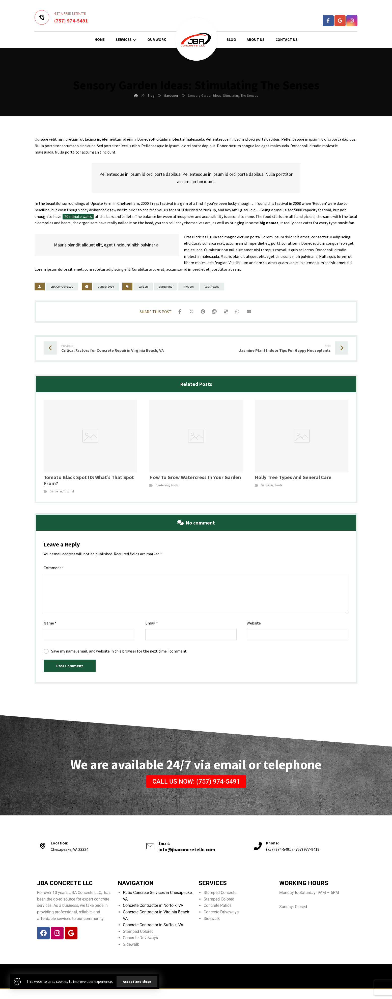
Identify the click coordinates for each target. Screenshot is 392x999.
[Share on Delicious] (227, 312)
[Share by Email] (252, 312)
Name (50, 627)
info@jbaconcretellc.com (186, 859)
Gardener (56, 493)
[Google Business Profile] (340, 20)
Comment (54, 572)
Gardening (162, 487)
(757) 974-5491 (278, 859)
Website (254, 627)
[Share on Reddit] (214, 312)
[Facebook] (328, 20)
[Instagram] (351, 20)
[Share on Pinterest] (202, 312)
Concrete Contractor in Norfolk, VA (153, 915)
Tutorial (68, 493)
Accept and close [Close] (137, 981)
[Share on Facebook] (177, 312)
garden (143, 286)
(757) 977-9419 (306, 859)
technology (212, 286)
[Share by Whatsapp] (240, 312)
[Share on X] (189, 312)
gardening (165, 286)
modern (188, 286)
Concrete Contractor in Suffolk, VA (153, 934)
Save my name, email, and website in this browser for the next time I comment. (119, 655)
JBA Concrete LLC (62, 286)
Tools (174, 487)
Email (151, 627)
